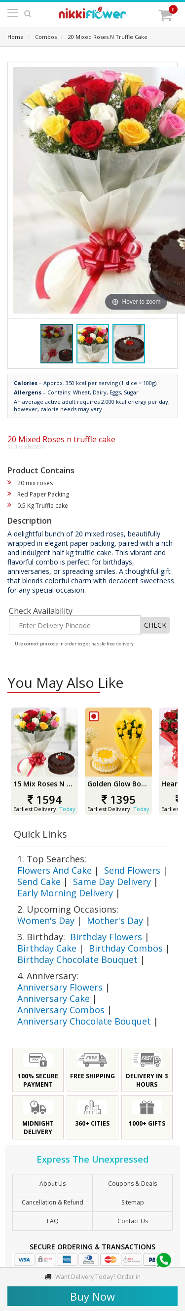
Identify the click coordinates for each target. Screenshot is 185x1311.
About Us (52, 1183)
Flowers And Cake (54, 870)
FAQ (53, 1221)
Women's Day (45, 920)
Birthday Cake (46, 948)
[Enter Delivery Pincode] (75, 625)
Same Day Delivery (112, 881)
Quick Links (40, 834)
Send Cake (39, 881)
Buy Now (92, 1296)
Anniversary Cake (53, 998)
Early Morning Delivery (65, 893)
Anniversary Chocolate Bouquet (84, 1021)
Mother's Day (115, 920)
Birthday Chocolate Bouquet (77, 959)
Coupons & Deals (132, 1183)
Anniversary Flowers (60, 987)
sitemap (132, 1202)
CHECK (155, 625)
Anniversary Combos (61, 1010)
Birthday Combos (126, 948)
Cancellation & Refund (52, 1202)
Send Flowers (132, 870)
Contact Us (132, 1221)
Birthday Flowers (106, 937)
